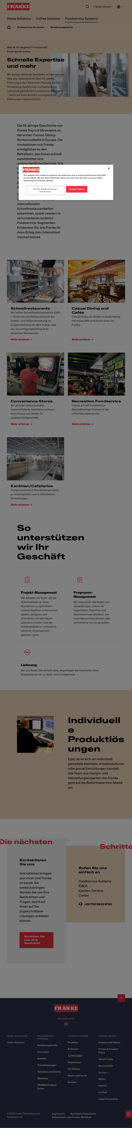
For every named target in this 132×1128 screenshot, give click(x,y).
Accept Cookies (76, 189)
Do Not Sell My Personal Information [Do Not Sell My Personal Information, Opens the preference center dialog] (45, 190)
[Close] (108, 168)
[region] (66, 182)
